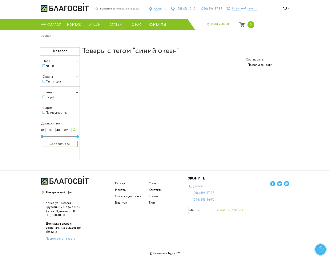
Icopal (50, 97)
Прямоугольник (56, 112)
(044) (203, 200)
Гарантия (121, 203)
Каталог (120, 183)
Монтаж (74, 25)
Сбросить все (60, 144)
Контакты (157, 25)
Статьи (116, 25)
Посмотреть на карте (60, 239)
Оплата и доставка (128, 196)
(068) (187, 9)
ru (286, 9)
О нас (136, 25)
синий (50, 65)
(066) (211, 9)
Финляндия (53, 81)
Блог (152, 203)
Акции (94, 25)
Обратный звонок (244, 9)
